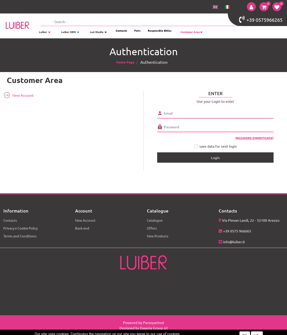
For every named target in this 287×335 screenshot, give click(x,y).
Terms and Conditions (20, 236)
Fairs (137, 30)
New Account (23, 95)
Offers (152, 228)
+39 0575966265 (261, 19)
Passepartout (153, 322)
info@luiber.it (234, 241)
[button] (251, 6)
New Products (157, 236)
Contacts (121, 30)
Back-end (82, 228)
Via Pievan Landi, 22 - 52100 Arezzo (250, 220)
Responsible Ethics (160, 30)
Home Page (125, 62)
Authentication (153, 62)
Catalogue (155, 220)
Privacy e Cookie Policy (20, 228)
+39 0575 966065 (237, 231)
